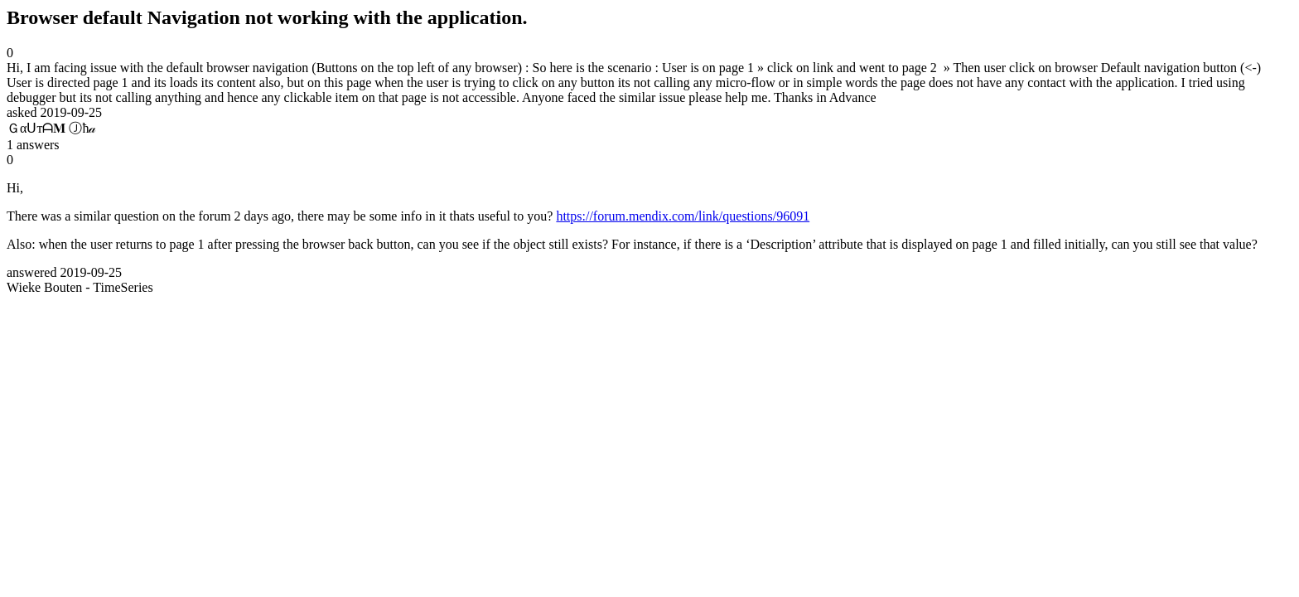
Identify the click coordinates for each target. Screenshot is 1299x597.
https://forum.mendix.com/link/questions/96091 (682, 216)
